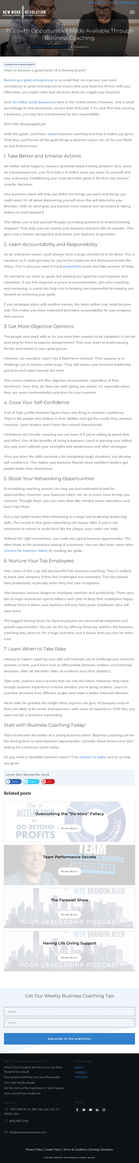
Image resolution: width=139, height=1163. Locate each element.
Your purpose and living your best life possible (32, 1077)
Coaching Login (127, 2)
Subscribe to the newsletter (69, 1038)
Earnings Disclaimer (101, 1149)
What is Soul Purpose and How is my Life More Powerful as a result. (33, 1069)
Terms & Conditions (75, 1149)
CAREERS (81, 1072)
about (52, 134)
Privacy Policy (34, 1149)
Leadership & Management (49, 47)
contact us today (93, 757)
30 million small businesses (34, 102)
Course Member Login (100, 2)
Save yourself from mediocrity (22, 1093)
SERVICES (81, 1077)
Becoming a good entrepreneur (29, 80)
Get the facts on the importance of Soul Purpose (34, 1088)
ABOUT (79, 1067)
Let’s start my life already (19, 1082)
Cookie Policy (53, 1149)
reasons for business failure (26, 550)
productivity (72, 266)
